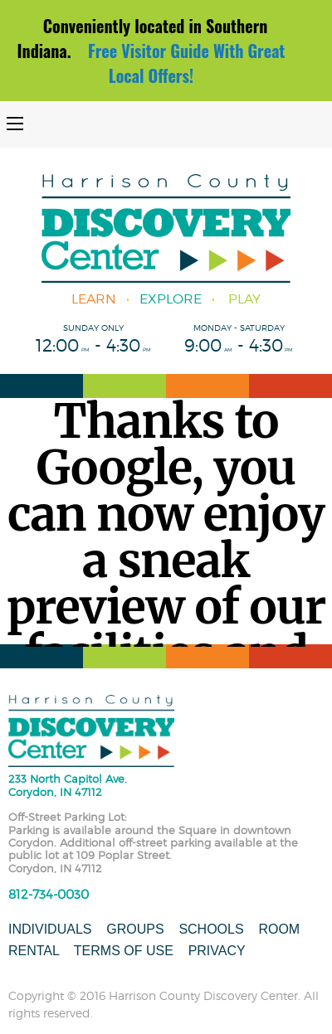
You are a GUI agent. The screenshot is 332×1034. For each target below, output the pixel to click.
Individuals (49, 929)
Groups (135, 929)
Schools (210, 929)
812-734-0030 (48, 894)
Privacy (217, 951)
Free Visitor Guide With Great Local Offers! (186, 63)
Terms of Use (123, 951)
